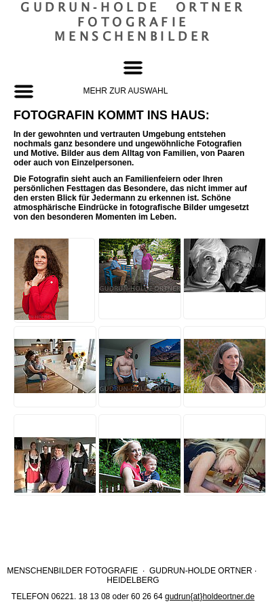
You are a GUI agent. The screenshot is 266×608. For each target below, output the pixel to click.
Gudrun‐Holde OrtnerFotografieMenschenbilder (133, 21)
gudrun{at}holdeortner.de (209, 596)
